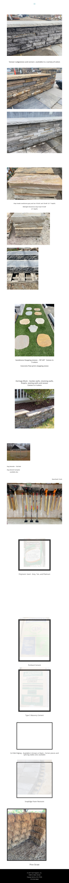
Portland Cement (34, 665)
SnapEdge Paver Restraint (34, 801)
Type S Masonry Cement (34, 715)
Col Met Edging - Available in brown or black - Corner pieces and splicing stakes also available (34, 754)
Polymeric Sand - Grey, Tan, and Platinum (34, 574)
